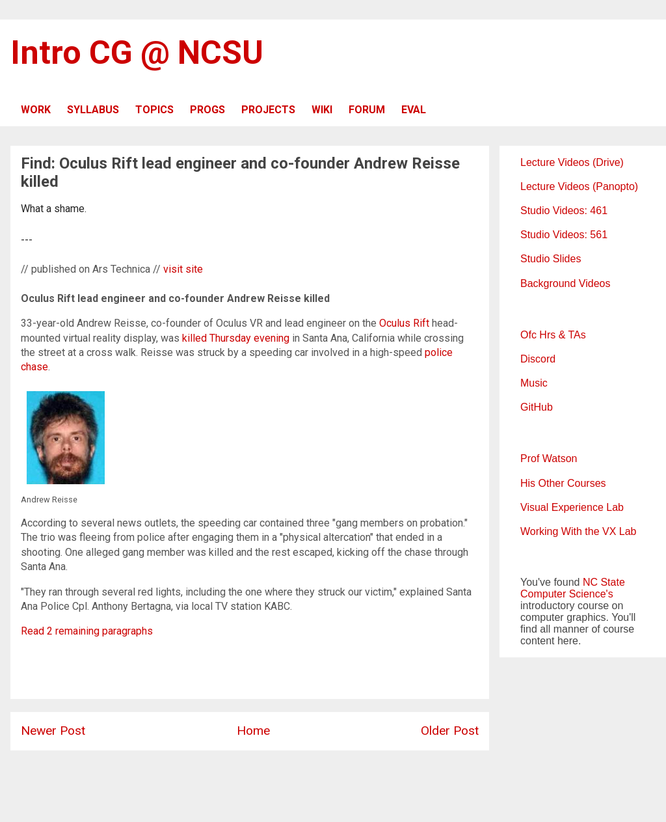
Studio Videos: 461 (563, 210)
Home (253, 730)
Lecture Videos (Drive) (572, 162)
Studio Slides (550, 258)
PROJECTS (268, 109)
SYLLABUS (93, 109)
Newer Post (53, 730)
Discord (537, 358)
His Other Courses (563, 483)
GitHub (536, 407)
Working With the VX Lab (578, 531)
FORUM (367, 109)
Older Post (450, 730)
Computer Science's (566, 593)
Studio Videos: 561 (563, 234)
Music (534, 383)
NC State (604, 582)
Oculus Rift (404, 323)
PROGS (207, 109)
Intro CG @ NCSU (136, 53)
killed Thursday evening (235, 338)
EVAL (413, 109)
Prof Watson (548, 458)
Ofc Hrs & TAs (553, 334)
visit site (183, 269)
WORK (36, 109)
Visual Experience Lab (572, 507)
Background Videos (565, 283)
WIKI (322, 109)
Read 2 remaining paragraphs (87, 631)
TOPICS (154, 109)
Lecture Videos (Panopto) (579, 186)
